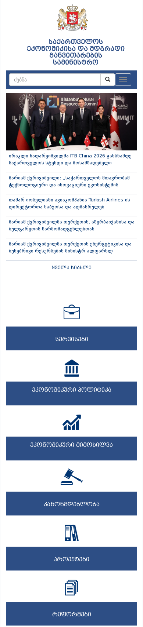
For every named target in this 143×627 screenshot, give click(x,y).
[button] (16, 121)
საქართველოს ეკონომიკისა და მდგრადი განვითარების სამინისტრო (76, 52)
